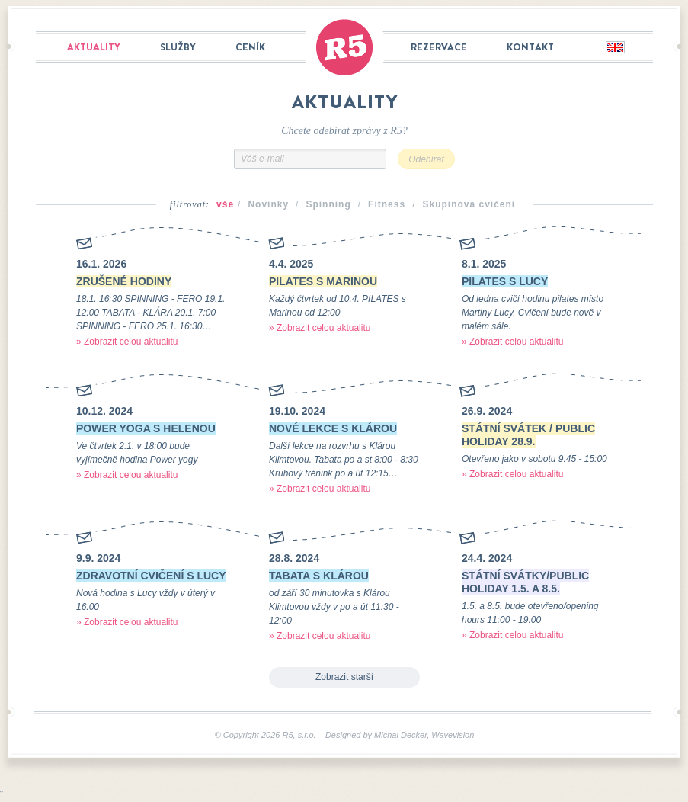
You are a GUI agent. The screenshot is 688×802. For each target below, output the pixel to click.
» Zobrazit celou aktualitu (127, 341)
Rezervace (439, 47)
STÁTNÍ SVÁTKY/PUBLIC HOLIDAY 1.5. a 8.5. (525, 582)
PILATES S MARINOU (323, 281)
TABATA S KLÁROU (319, 575)
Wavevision (452, 734)
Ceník (250, 47)
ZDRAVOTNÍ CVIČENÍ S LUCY (151, 575)
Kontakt (530, 47)
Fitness (386, 204)
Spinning (328, 204)
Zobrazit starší (344, 677)
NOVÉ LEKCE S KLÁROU (333, 428)
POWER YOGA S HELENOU (146, 428)
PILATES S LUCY (505, 281)
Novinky (268, 204)
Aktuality (93, 47)
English (614, 48)
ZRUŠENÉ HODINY (123, 281)
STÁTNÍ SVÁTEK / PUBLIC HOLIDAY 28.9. (528, 435)
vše (225, 204)
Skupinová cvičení (468, 204)
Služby (178, 47)
